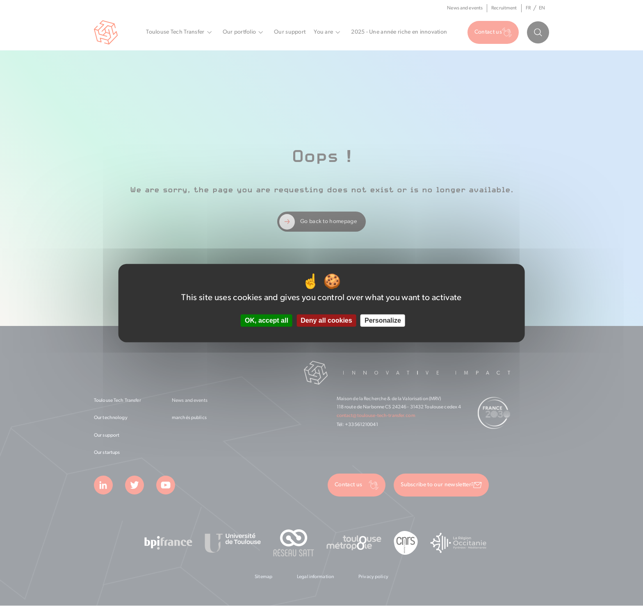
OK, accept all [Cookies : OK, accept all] (266, 320)
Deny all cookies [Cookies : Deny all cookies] (326, 320)
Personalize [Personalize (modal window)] (383, 320)
